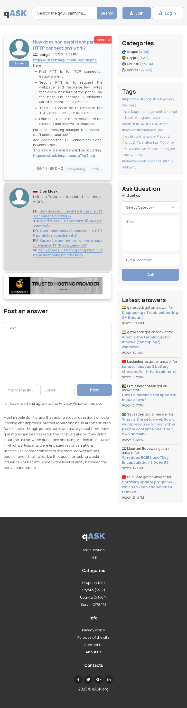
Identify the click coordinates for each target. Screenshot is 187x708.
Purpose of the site (93, 637)
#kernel (170, 111)
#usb (126, 124)
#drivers (129, 105)
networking (76, 169)
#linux (168, 161)
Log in (170, 13)
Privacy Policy (71, 403)
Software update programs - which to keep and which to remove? (148, 487)
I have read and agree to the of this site (53, 403)
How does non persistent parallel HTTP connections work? (68, 213)
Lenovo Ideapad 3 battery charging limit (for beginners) (149, 369)
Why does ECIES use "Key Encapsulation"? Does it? (145, 460)
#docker (154, 148)
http (96, 169)
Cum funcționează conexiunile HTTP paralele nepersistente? (68, 233)
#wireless (161, 117)
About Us (94, 652)
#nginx (169, 148)
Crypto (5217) (93, 590)
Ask (150, 274)
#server (129, 130)
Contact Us (93, 644)
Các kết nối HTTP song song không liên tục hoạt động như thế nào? (68, 252)
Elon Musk (48, 191)
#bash (127, 117)
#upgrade (142, 117)
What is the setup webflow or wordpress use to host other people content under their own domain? (149, 426)
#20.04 (151, 124)
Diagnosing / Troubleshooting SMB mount (150, 315)
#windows (137, 148)
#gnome (166, 142)
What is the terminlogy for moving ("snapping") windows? (146, 342)
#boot (145, 99)
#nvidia (149, 136)
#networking (163, 99)
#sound (163, 136)
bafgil (44, 54)
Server (19, 63)
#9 (124, 148)
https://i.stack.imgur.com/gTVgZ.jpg (64, 155)
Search (107, 13)
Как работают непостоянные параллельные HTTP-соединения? (68, 243)
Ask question (94, 549)
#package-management (142, 111)
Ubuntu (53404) (93, 597)
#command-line (150, 130)
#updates (130, 99)
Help (93, 557)
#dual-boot (131, 136)
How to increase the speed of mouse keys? (149, 397)
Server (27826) (93, 604)
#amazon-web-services (142, 161)
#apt (163, 124)
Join (139, 13)
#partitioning (147, 142)
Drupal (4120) (93, 582)
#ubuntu (129, 167)
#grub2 (128, 142)
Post (94, 390)
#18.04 (138, 124)
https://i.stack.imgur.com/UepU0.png (65, 60)
